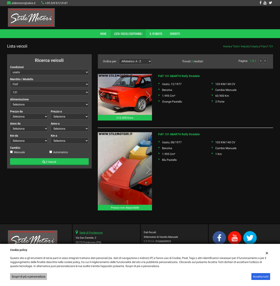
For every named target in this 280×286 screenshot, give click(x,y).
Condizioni (17, 67)
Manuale (19, 152)
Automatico (61, 152)
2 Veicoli (49, 161)
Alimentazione (19, 99)
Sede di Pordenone (91, 232)
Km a (54, 135)
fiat (263, 46)
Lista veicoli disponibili (128, 33)
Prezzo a (56, 111)
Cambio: (15, 147)
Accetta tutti (261, 276)
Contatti (175, 33)
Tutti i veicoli (241, 46)
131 (270, 46)
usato (255, 46)
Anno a (55, 123)
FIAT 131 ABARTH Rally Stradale (179, 76)
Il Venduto (156, 33)
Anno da (15, 123)
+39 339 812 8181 (56, 3)
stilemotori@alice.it (23, 3)
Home (103, 33)
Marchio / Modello (21, 79)
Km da (14, 135)
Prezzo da (16, 111)
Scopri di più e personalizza (28, 276)
